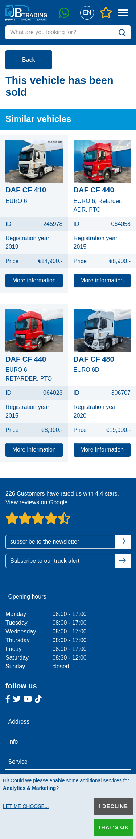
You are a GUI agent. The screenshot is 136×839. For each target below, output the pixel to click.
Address (19, 722)
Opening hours (27, 596)
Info (13, 742)
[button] (86, 13)
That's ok (113, 827)
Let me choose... (26, 806)
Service (18, 762)
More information (34, 280)
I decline (113, 806)
